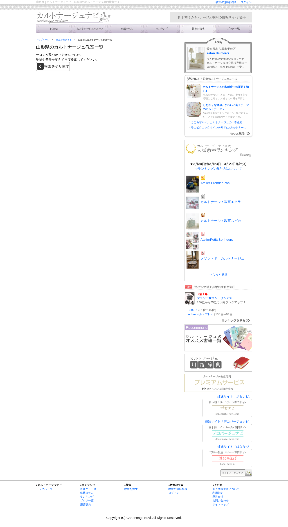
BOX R (192, 310)
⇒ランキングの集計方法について (218, 168)
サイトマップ (220, 504)
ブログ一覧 (87, 500)
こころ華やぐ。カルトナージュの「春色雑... (218, 122)
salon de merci (218, 53)
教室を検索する (198, 28)
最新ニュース (88, 489)
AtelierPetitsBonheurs (216, 239)
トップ (54, 28)
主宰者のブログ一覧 (234, 28)
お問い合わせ (220, 500)
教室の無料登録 (226, 2)
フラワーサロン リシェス (214, 298)
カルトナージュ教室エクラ (220, 202)
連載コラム (126, 28)
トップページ (43, 39)
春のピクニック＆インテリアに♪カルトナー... (218, 127)
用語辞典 (85, 504)
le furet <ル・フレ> (200, 314)
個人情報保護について (225, 489)
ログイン (246, 2)
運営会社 (217, 496)
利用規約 (217, 493)
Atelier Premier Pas (215, 183)
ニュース (90, 28)
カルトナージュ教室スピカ (220, 221)
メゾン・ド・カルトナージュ (222, 258)
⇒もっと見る (218, 274)
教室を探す (131, 489)
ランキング (162, 28)
